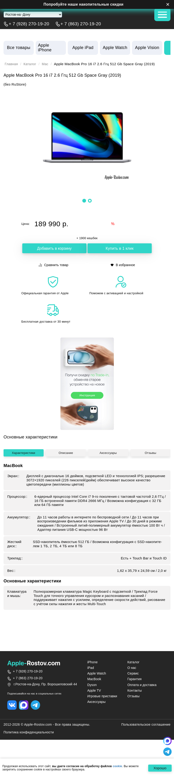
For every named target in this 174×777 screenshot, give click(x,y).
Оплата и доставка (141, 703)
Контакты (134, 708)
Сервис (133, 691)
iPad (90, 686)
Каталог (31, 64)
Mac (47, 64)
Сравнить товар (53, 265)
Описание (65, 501)
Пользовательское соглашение (145, 743)
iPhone (92, 680)
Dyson (92, 703)
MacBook (94, 697)
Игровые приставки (102, 714)
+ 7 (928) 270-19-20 (29, 24)
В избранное (123, 265)
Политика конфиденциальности (29, 750)
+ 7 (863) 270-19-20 (81, 24)
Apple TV (94, 708)
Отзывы (150, 501)
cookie (117, 766)
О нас (131, 686)
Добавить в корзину (54, 248)
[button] (84, 201)
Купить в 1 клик (119, 248)
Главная (12, 64)
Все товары (18, 47)
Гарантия (134, 697)
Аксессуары (108, 501)
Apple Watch (96, 691)
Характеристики (23, 501)
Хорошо (158, 768)
